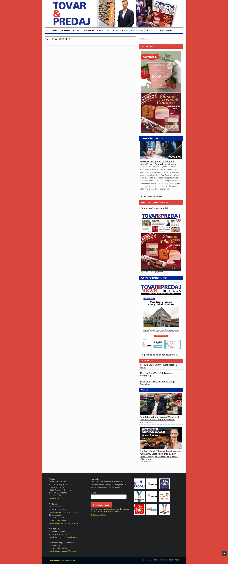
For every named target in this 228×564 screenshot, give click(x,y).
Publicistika (103, 30)
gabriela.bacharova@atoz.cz (67, 537)
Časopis (124, 30)
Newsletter (137, 30)
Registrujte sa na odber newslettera (159, 354)
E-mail (94, 493)
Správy (55, 30)
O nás (169, 30)
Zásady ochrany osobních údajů (62, 560)
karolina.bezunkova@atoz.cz (67, 512)
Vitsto (177, 560)
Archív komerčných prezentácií (153, 196)
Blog (115, 30)
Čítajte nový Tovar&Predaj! (155, 208)
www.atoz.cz (54, 498)
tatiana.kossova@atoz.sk (65, 551)
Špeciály (150, 30)
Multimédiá (89, 30)
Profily (77, 30)
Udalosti (66, 30)
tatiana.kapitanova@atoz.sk (66, 523)
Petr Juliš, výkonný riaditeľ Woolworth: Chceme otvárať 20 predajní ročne (160, 418)
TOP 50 (161, 30)
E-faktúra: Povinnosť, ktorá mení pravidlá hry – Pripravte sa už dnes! (158, 162)
